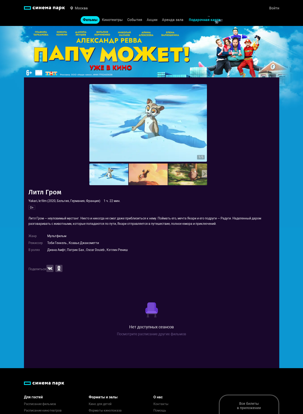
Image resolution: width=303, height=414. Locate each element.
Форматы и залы (103, 397)
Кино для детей (100, 404)
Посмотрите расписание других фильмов (151, 334)
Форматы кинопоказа (105, 410)
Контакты (160, 404)
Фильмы (90, 20)
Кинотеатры (112, 20)
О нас (158, 397)
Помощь (159, 410)
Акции (152, 20)
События (134, 20)
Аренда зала (172, 20)
